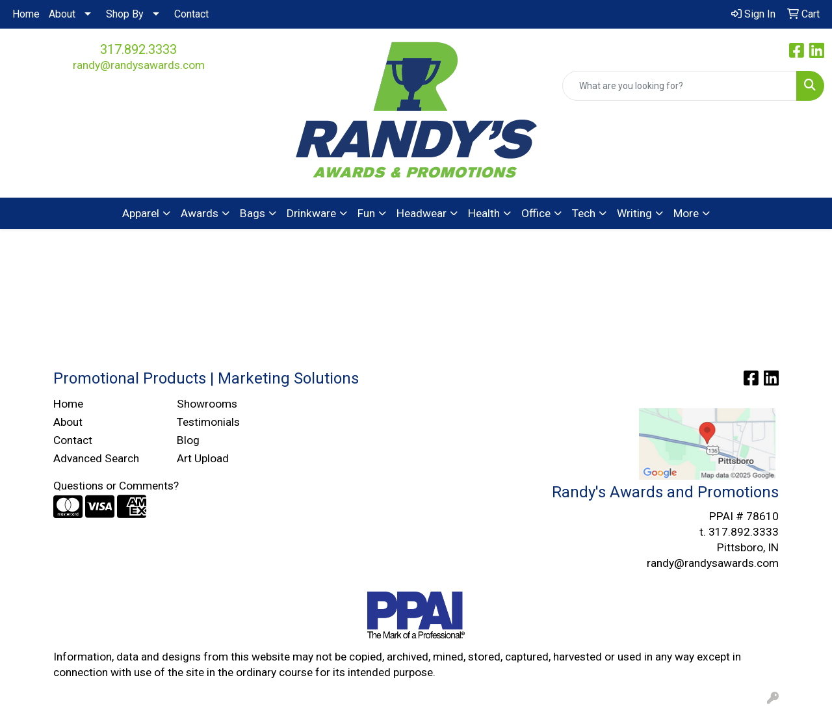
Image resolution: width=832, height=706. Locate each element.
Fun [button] (366, 213)
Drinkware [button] (311, 213)
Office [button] (536, 213)
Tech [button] (583, 213)
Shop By (125, 14)
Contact (191, 14)
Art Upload (203, 458)
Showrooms (207, 403)
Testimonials (208, 421)
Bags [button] (252, 213)
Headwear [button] (421, 213)
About (62, 14)
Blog (188, 440)
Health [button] (484, 213)
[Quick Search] (679, 86)
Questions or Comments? (116, 485)
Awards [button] (199, 213)
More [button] (686, 213)
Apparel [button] (140, 213)
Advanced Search (96, 458)
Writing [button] (634, 213)
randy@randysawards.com (139, 65)
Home (26, 14)
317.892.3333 (138, 49)
